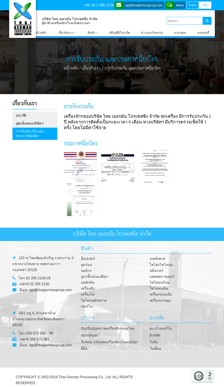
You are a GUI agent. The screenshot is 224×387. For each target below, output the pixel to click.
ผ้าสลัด (155, 335)
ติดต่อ (175, 4)
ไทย (205, 5)
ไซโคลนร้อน (159, 282)
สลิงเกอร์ (156, 271)
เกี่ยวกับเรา (91, 68)
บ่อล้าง (86, 271)
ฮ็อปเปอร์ (88, 258)
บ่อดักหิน (87, 282)
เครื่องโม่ (88, 294)
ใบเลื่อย (155, 348)
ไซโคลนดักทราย (94, 300)
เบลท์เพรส (157, 258)
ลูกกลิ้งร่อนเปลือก (94, 276)
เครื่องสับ (88, 288)
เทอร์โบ (87, 306)
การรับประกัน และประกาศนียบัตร (30, 133)
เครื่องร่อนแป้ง (161, 294)
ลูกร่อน (86, 265)
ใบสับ (154, 342)
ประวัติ (21, 115)
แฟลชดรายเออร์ (162, 276)
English (192, 5)
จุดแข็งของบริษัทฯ (30, 123)
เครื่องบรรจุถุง (160, 300)
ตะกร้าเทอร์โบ (161, 328)
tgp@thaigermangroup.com (139, 4)
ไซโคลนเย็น (159, 288)
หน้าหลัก (71, 68)
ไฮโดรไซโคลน (161, 265)
